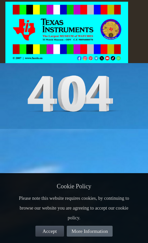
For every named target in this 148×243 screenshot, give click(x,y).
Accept (49, 231)
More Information (89, 231)
